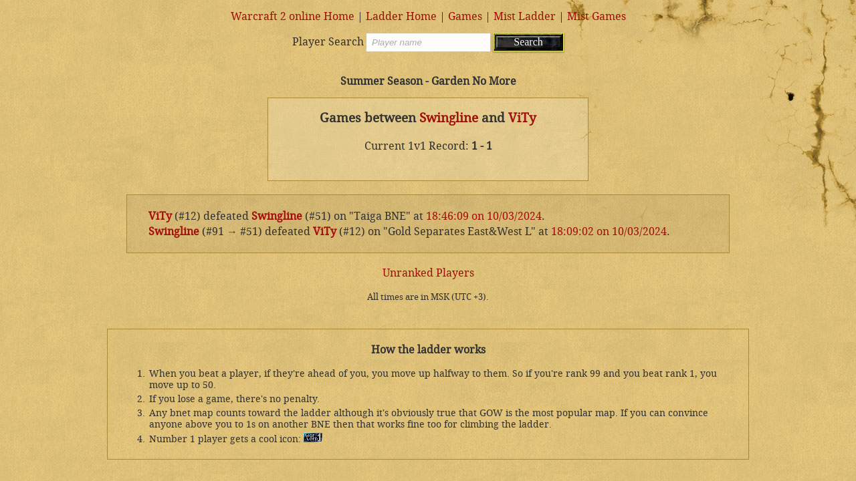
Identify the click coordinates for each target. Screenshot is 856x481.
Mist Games (596, 16)
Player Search (328, 41)
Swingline (448, 118)
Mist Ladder (525, 16)
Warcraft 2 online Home (292, 16)
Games (465, 16)
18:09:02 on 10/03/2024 (609, 231)
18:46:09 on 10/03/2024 (484, 216)
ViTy (522, 118)
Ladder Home (401, 16)
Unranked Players (428, 273)
